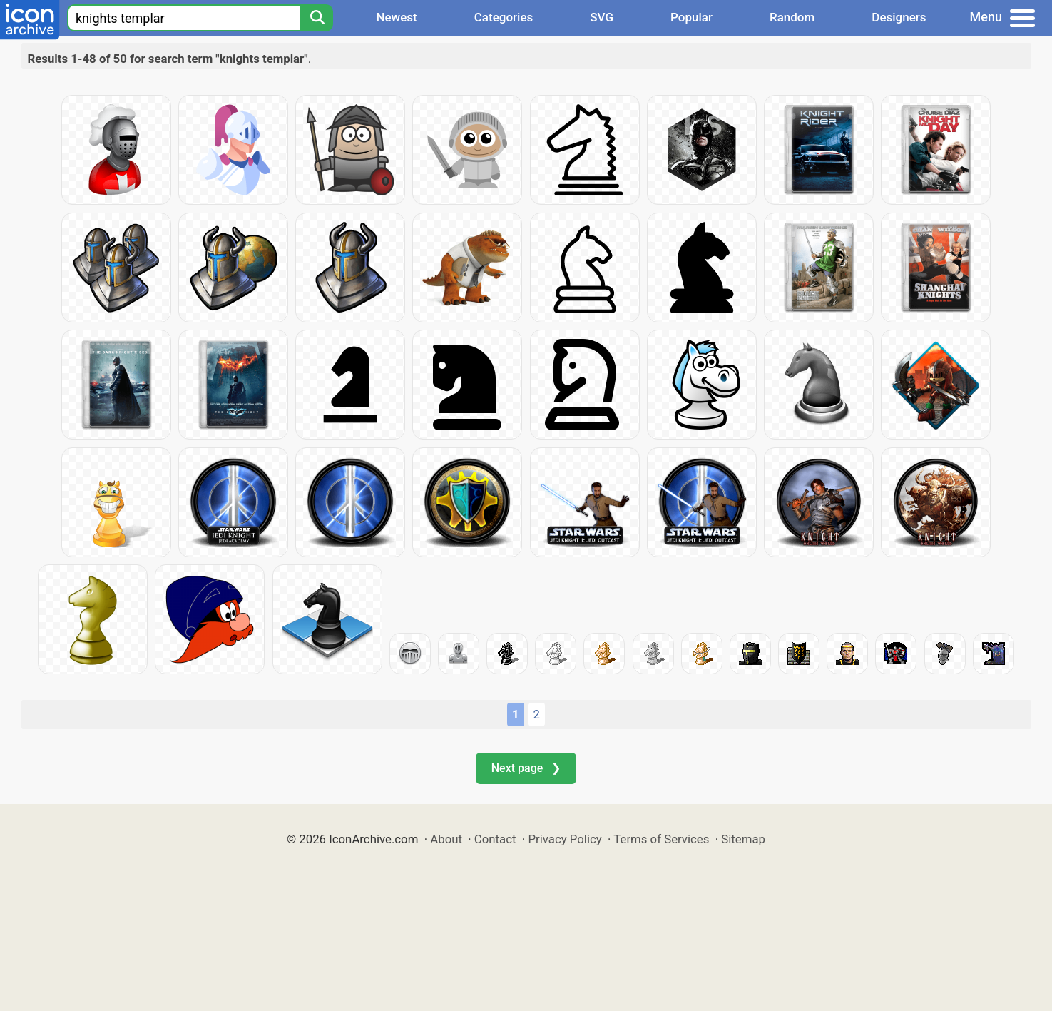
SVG (601, 17)
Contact (495, 839)
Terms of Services (661, 839)
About (446, 839)
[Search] (316, 17)
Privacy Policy (564, 839)
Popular (691, 17)
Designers (899, 17)
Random (792, 17)
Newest (396, 17)
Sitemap (743, 839)
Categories (503, 17)
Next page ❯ (526, 768)
